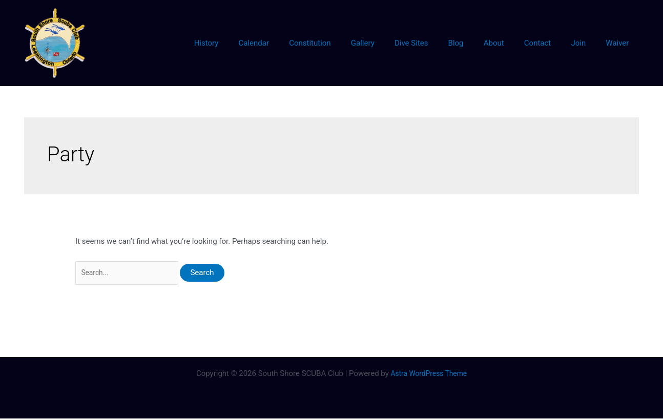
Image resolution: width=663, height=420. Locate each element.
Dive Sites (437, 43)
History (251, 43)
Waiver (619, 43)
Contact (549, 43)
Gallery (393, 43)
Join (585, 43)
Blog (477, 43)
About (510, 43)
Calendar (293, 43)
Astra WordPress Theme (428, 375)
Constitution (345, 43)
